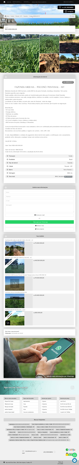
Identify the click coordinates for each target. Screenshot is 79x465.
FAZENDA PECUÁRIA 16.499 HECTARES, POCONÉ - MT (19, 240)
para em (45, 429)
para (42, 432)
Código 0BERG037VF (34, 16)
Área (24, 409)
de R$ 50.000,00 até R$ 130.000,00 (49, 434)
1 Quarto (44, 401)
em (24, 426)
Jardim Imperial (8, 409)
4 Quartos (44, 409)
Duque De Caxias (9, 401)
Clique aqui (8, 333)
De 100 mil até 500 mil (66, 406)
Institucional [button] (16, 1)
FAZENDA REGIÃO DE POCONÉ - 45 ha (15, 309)
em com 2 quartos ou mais (18, 434)
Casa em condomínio (28, 412)
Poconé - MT (19, 16)
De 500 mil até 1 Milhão (66, 409)
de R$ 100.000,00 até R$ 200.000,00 (19, 424)
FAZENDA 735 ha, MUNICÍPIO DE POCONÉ (16, 292)
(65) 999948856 (68, 7)
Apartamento (26, 401)
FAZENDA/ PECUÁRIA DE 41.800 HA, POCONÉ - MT (18, 257)
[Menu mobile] (4, 2)
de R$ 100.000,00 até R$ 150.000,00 (26, 432)
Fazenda (26, 16)
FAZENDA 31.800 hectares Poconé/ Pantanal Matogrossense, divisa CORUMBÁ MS (25, 275)
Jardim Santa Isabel (9, 412)
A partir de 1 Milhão (65, 412)
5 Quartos (44, 412)
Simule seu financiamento (39, 2)
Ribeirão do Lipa (9, 404)
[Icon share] (69, 11)
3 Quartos (44, 406)
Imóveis (9, 2)
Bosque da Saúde (9, 406)
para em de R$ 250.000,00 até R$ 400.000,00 (50, 424)
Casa (24, 404)
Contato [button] (26, 1)
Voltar (72, 16)
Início (7, 16)
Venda (12, 16)
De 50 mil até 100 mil (65, 404)
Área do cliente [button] (67, 1)
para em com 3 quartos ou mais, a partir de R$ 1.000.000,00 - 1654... (39, 440)
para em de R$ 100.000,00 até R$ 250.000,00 (51, 426)
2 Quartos (44, 404)
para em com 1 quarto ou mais (20, 429)
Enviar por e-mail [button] (39, 215)
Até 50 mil (63, 401)
